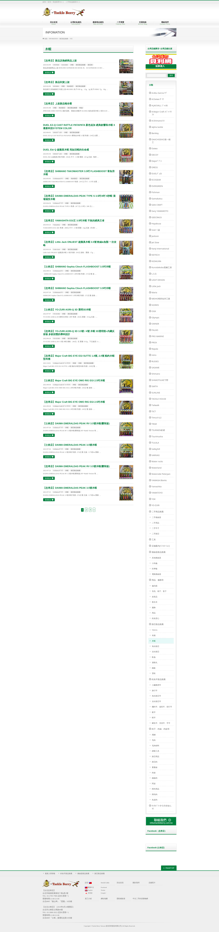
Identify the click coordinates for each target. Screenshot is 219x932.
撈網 (154, 734)
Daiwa (155, 148)
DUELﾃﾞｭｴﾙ (57, 132)
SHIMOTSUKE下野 (160, 380)
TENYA (154, 630)
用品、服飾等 (158, 580)
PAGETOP (170, 868)
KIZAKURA (156, 261)
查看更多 (48, 72)
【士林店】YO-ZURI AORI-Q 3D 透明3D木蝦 (67, 309)
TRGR (154, 424)
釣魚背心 (155, 618)
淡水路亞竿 (156, 701)
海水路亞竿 (156, 696)
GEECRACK (157, 217)
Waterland (157, 467)
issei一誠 (156, 230)
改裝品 (154, 596)
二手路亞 (155, 533)
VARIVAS (156, 455)
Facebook (104, 887)
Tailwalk (155, 405)
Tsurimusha (157, 436)
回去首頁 (120, 883)
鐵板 (154, 668)
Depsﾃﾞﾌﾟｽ (156, 161)
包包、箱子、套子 (159, 591)
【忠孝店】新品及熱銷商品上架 (60, 60)
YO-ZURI (56, 314)
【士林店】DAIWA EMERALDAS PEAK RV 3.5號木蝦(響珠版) (76, 423)
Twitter (103, 890)
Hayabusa (156, 223)
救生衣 (154, 602)
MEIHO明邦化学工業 (161, 298)
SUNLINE (156, 392)
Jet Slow (155, 242)
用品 (154, 613)
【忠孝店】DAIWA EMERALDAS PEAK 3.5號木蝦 (70, 488)
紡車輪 (154, 568)
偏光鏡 (154, 586)
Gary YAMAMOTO (160, 211)
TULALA (155, 442)
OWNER (56, 65)
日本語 (89, 893)
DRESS (155, 167)
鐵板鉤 (154, 778)
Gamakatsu (157, 198)
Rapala (155, 348)
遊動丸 (154, 662)
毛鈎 (154, 740)
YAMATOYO (157, 492)
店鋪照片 (152, 883)
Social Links (105, 883)
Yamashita (56, 225)
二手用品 (155, 523)
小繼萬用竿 (156, 685)
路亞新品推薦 (80, 65)
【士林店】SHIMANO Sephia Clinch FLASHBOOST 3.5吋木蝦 (77, 266)
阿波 (154, 783)
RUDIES (56, 86)
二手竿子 (155, 528)
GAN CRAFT (157, 204)
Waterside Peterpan (161, 474)
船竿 (154, 712)
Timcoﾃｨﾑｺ (156, 417)
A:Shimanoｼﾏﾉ (58, 178)
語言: (88, 883)
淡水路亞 (155, 651)
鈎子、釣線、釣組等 (161, 729)
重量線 (154, 767)
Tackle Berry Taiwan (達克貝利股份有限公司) (107, 926)
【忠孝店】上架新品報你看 (57, 103)
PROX (154, 342)
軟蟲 (81, 108)
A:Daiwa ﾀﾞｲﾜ (58, 203)
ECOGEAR (156, 179)
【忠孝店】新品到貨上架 (56, 82)
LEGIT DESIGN (158, 280)
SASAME (65, 65)
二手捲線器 (156, 517)
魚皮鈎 (154, 799)
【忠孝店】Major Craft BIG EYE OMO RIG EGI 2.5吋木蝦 (74, 402)
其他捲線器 (156, 557)
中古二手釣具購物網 (140, 899)
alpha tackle (157, 127)
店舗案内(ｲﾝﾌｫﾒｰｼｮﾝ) (161, 545)
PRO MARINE (158, 336)
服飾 (154, 607)
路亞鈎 (90, 65)
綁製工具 (155, 751)
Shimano (156, 373)
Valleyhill (156, 449)
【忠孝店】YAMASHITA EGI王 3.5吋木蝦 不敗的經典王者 (73, 220)
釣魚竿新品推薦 (159, 679)
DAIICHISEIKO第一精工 (161, 140)
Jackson (155, 236)
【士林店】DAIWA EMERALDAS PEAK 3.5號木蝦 (70, 445)
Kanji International (160, 248)
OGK (154, 311)
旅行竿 (154, 690)
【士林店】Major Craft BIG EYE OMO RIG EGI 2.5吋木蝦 (74, 380)
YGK (154, 499)
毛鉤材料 (155, 745)
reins (154, 355)
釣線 (154, 772)
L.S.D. (154, 273)
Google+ (103, 893)
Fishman (156, 192)
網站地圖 (104, 899)
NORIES (155, 305)
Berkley (155, 133)
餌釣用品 (155, 789)
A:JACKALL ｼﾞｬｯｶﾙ (160, 105)
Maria (154, 292)
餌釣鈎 (154, 794)
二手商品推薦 (158, 511)
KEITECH (156, 255)
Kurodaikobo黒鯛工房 (162, 267)
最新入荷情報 (50, 874)
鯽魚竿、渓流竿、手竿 (161, 723)
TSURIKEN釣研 (158, 430)
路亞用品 (155, 756)
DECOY (155, 154)
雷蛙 (154, 673)
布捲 (74, 363)
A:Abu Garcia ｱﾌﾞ (159, 93)
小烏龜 (154, 563)
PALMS (155, 330)
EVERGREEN (157, 186)
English (89, 890)
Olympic (155, 317)
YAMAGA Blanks (159, 480)
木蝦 (71, 65)
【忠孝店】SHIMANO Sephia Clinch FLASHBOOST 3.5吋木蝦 (77, 288)
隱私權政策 (121, 899)
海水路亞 (70, 86)
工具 (154, 539)
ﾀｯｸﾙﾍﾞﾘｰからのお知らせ (161, 807)
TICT (154, 411)
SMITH (155, 386)
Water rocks (157, 461)
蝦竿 (154, 717)
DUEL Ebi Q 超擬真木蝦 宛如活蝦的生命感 (66, 149)
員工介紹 (88, 899)
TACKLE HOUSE (159, 399)
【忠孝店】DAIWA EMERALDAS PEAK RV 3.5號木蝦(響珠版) (76, 466)
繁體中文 (89, 887)
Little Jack (56, 249)
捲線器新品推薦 (159, 552)
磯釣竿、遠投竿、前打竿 (162, 706)
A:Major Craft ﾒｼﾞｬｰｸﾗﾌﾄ (61, 363)
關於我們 (136, 883)
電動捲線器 (156, 574)
